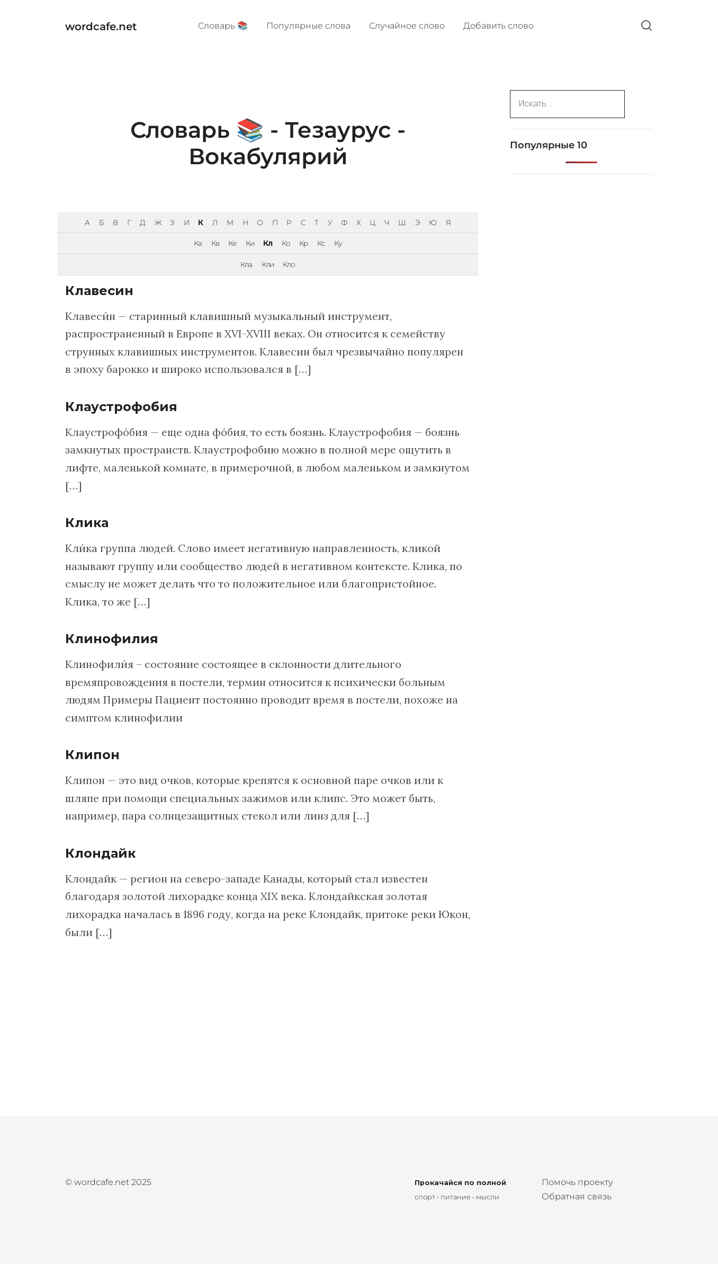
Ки (250, 243)
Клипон (92, 754)
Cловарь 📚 (223, 26)
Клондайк (100, 853)
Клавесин (99, 290)
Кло (289, 264)
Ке (232, 243)
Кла (246, 264)
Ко (286, 243)
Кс (321, 243)
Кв (215, 243)
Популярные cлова (308, 26)
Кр (303, 243)
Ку (338, 243)
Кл (267, 243)
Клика (87, 522)
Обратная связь (577, 1196)
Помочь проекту (577, 1182)
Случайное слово (407, 26)
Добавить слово (498, 26)
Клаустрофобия (121, 406)
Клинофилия (111, 638)
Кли (268, 264)
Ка (198, 243)
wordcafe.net (101, 26)
